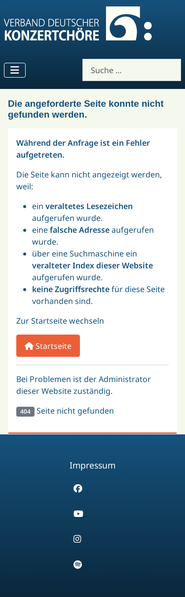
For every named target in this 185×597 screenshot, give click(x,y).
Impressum (92, 465)
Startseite (48, 346)
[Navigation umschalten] (15, 70)
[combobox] (131, 70)
